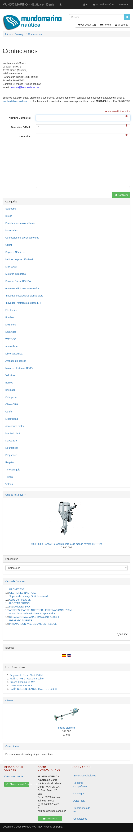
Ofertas (9, 700)
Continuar (121, 195)
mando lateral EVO (19, 606)
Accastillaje (11, 346)
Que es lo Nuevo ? (15, 494)
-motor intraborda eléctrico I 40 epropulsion (32, 613)
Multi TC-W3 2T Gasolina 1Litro (27, 678)
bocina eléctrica (66, 727)
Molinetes (10, 324)
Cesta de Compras (15, 581)
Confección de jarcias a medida (22, 237)
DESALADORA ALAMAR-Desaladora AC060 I (34, 617)
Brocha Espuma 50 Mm (22, 682)
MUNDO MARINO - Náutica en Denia (28, 4)
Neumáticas (11, 447)
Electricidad (11, 418)
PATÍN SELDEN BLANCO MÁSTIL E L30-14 (33, 689)
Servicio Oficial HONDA (18, 281)
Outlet (8, 245)
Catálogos (78, 793)
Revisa (123, 4)
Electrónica (11, 310)
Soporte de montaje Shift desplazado (29, 596)
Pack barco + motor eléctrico (20, 223)
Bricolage (10, 389)
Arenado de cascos (15, 360)
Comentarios (12, 746)
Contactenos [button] (50, 819)
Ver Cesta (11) (86, 24)
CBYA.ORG (11, 404)
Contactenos (80, 818)
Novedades (11, 230)
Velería (9, 484)
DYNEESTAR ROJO (21, 685)
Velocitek (10, 375)
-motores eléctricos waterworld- (22, 288)
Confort (9, 411)
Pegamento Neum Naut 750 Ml (26, 675)
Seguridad (10, 331)
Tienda (9, 476)
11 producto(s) (103, 4)
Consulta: (25, 136)
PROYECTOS (17, 589)
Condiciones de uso (81, 810)
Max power (11, 266)
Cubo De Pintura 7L (20, 599)
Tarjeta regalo (12, 469)
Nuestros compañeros (80, 784)
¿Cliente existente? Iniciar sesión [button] (17, 784)
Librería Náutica (14, 353)
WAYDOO (10, 339)
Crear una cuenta (13, 776)
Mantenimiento (13, 433)
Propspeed (11, 455)
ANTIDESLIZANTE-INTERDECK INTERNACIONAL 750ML (41, 610)
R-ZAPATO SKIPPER (20, 620)
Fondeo (9, 317)
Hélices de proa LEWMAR (19, 259)
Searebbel (10, 208)
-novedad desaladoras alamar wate (24, 295)
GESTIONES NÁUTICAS (22, 592)
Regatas (9, 462)
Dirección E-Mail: (21, 127)
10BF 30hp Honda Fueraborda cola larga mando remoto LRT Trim (66, 544)
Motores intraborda (15, 274)
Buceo (8, 216)
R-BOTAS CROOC (19, 603)
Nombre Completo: (20, 117)
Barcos (9, 382)
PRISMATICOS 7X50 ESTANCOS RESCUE (33, 623)
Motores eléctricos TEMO (19, 368)
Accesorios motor (14, 426)
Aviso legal (79, 800)
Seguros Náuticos (15, 252)
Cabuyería (11, 397)
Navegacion (11, 440)
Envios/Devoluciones (84, 775)
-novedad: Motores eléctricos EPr (23, 302)
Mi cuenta (121, 24)
